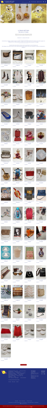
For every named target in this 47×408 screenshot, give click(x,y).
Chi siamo (9, 381)
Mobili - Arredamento (11, 375)
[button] (3, 11)
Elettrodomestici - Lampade (12, 374)
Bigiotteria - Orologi (11, 372)
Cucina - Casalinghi (21, 373)
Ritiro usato (13, 381)
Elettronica (20, 374)
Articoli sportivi (10, 371)
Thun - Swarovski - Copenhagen (13, 377)
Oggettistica (10, 376)
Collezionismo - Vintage (12, 373)
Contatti (17, 381)
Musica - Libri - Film (20, 375)
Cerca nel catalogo (23, 364)
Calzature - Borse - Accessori (20, 372)
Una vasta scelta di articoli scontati (13, 379)
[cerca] (25, 2)
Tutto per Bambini (23, 377)
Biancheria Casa (17, 371)
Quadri (15, 376)
